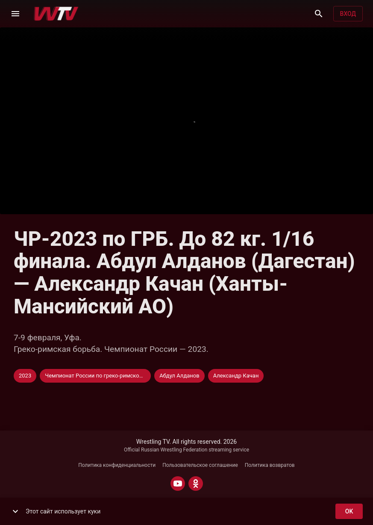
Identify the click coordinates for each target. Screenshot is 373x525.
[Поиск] (318, 13)
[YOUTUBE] (177, 483)
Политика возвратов (270, 465)
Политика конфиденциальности (117, 465)
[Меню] (15, 13)
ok (349, 511)
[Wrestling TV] (56, 13)
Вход (348, 13)
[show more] (15, 511)
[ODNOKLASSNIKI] (195, 483)
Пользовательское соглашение (200, 465)
